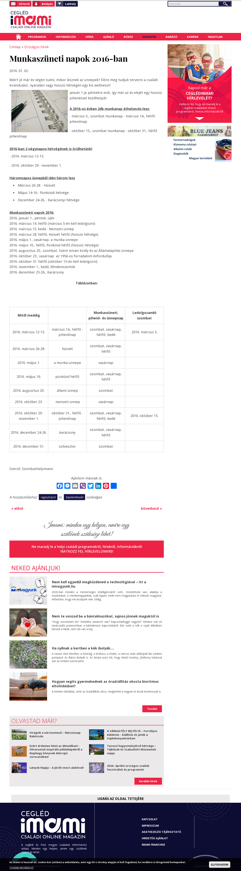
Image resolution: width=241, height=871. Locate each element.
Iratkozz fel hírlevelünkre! (86, 551)
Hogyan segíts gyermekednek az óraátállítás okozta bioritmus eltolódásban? (105, 683)
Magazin (149, 37)
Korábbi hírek (148, 781)
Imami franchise (153, 844)
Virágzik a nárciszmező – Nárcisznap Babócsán (55, 734)
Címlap (18, 36)
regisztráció (48, 497)
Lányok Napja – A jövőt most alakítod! (57, 767)
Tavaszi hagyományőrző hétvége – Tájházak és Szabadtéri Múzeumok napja (131, 749)
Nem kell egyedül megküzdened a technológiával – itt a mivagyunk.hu (99, 584)
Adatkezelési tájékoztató (161, 832)
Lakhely (70, 4)
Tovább (152, 709)
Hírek (89, 37)
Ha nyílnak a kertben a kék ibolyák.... (83, 648)
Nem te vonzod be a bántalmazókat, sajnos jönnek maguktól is (105, 616)
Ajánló (108, 37)
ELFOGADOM (219, 864)
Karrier (192, 37)
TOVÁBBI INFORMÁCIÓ (21, 867)
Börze (128, 37)
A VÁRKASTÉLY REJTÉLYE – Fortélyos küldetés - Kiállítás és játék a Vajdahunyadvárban (132, 734)
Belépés (47, 4)
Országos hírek (36, 47)
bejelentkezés (74, 497)
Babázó (171, 37)
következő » (151, 508)
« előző (17, 508)
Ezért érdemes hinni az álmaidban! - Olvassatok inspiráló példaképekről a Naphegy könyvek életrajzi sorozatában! (56, 751)
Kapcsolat (150, 819)
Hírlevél (24, 4)
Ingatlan (215, 37)
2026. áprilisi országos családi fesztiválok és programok (128, 767)
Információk (66, 37)
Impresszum (150, 825)
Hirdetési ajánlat (155, 838)
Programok (37, 37)
